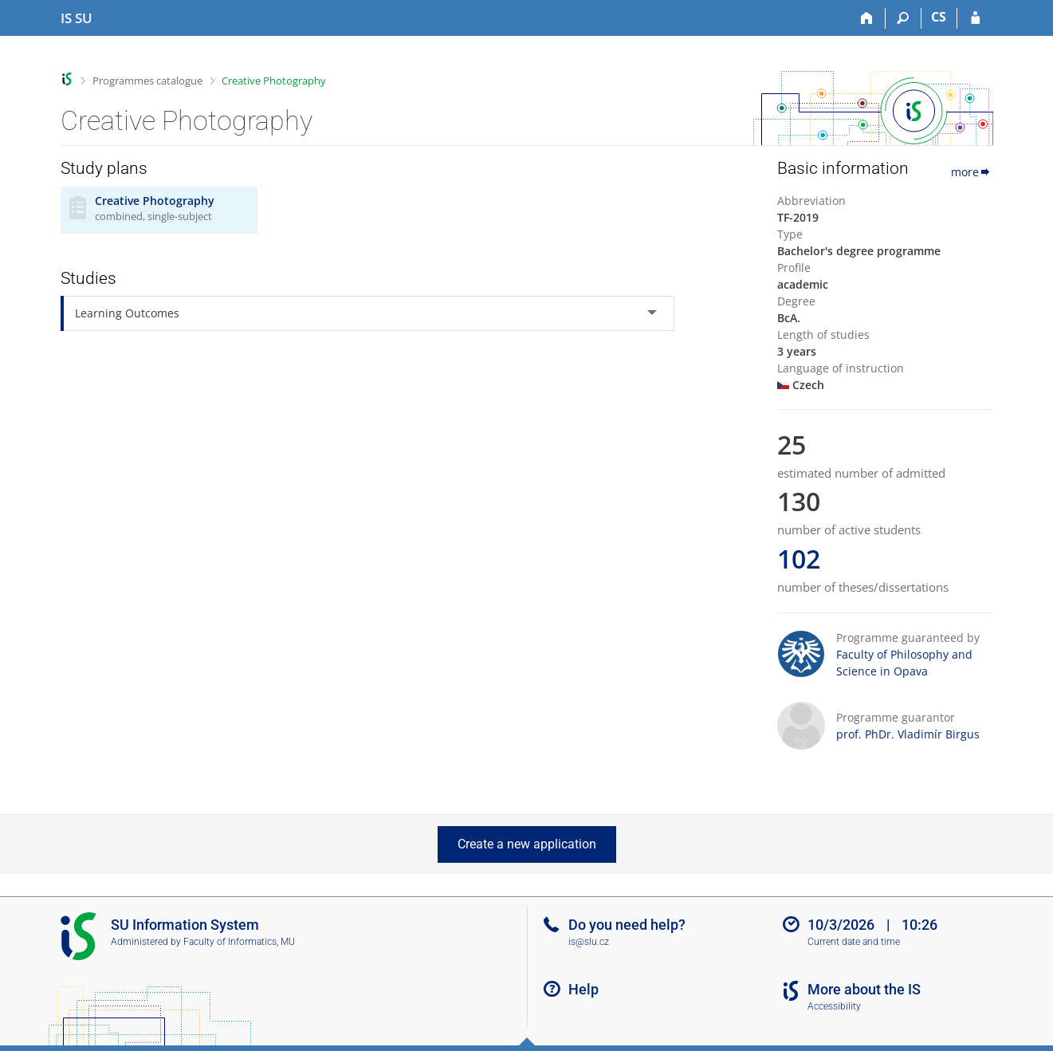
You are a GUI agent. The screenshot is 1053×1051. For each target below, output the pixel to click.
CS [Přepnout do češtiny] (938, 17)
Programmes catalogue (147, 80)
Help (583, 989)
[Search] (903, 18)
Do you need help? (627, 924)
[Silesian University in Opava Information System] (76, 18)
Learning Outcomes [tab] (127, 313)
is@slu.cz (588, 941)
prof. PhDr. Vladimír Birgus (908, 734)
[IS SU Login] (975, 18)
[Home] (868, 18)
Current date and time (853, 941)
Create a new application (527, 844)
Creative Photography (274, 80)
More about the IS (864, 989)
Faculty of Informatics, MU (239, 941)
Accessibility (834, 1006)
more (971, 171)
